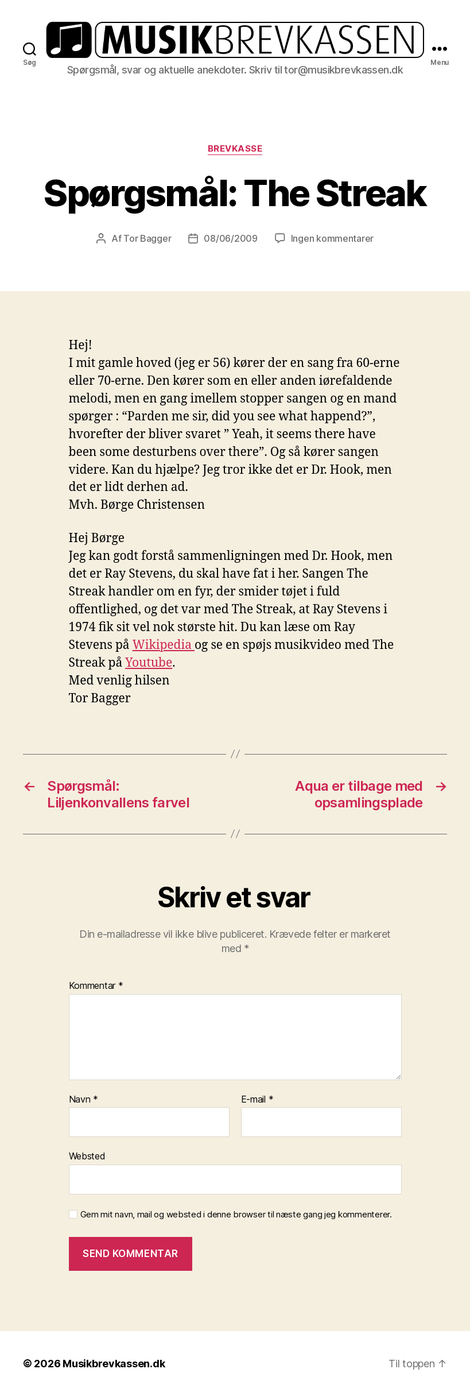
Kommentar (96, 986)
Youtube (148, 663)
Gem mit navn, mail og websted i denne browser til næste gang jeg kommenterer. (236, 1214)
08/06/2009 (230, 238)
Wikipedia (164, 645)
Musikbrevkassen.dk (114, 1364)
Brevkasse (235, 149)
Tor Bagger (147, 238)
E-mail (257, 1100)
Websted (87, 1156)
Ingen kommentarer (332, 238)
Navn (83, 1100)
